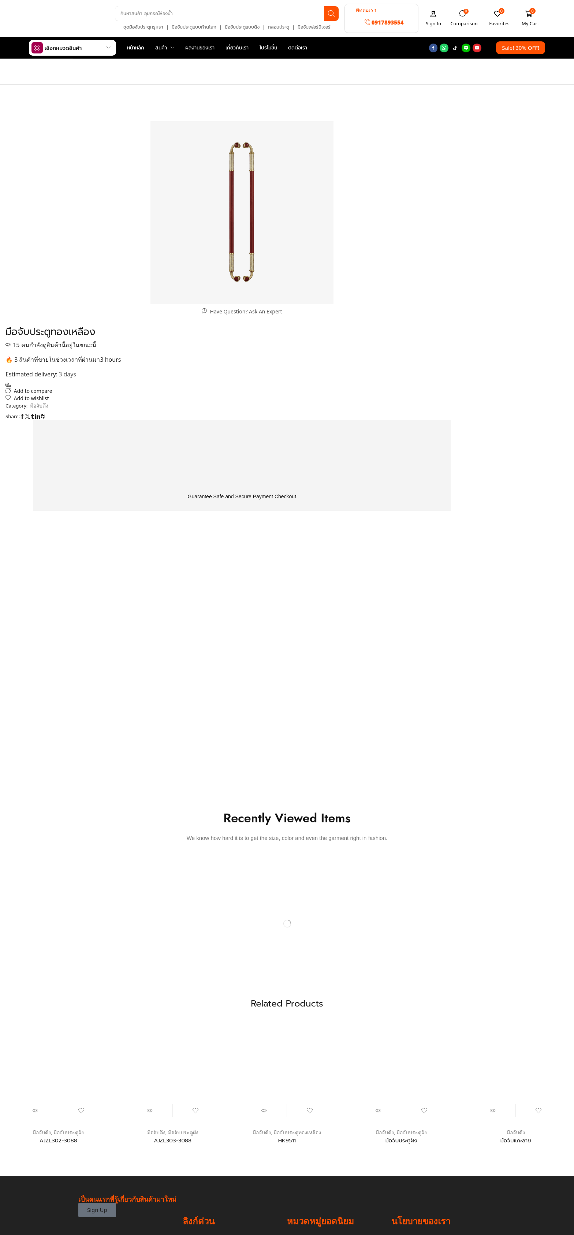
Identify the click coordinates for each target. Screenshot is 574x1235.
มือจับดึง (297, 92)
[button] (384, 22)
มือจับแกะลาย (515, 946)
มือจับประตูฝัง (68, 938)
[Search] (330, 14)
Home (86, 66)
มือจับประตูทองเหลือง (297, 938)
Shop (105, 66)
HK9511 (287, 946)
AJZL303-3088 (172, 946)
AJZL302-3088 (58, 946)
